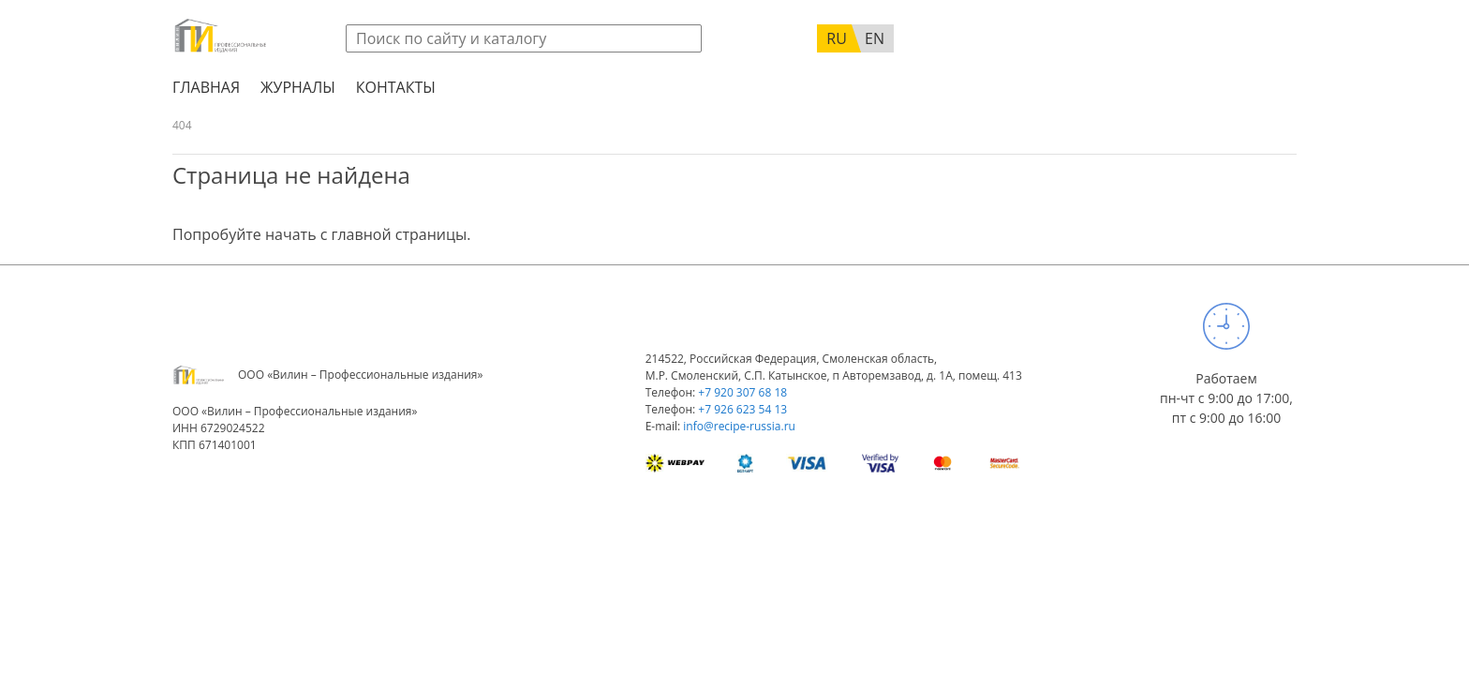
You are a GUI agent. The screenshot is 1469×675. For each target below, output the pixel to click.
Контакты (396, 87)
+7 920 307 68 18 (742, 392)
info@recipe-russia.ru (739, 426)
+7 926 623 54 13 (742, 409)
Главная (206, 87)
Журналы (297, 87)
